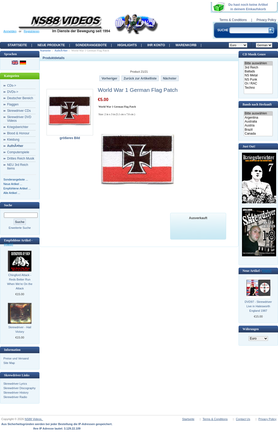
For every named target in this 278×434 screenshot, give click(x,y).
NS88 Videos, (34, 419)
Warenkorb (185, 45)
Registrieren (31, 31)
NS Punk (258, 80)
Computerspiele (18, 152)
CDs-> (11, 85)
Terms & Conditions (233, 20)
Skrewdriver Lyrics (15, 383)
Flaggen (12, 104)
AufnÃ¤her (61, 50)
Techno (258, 88)
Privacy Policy (266, 20)
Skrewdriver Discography (19, 388)
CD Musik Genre (254, 54)
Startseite (17, 45)
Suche (8, 205)
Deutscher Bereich (20, 98)
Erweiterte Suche (20, 227)
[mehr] (8, 244)
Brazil (258, 130)
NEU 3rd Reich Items (17, 166)
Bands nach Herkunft (257, 104)
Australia (258, 122)
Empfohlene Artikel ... (17, 188)
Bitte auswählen (258, 63)
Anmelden (10, 31)
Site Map (9, 362)
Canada (258, 134)
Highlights (127, 45)
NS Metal (258, 75)
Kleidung (13, 139)
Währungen (250, 329)
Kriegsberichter (17, 127)
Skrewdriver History (15, 392)
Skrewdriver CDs (19, 111)
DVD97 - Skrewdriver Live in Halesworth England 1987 (258, 306)
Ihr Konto (156, 45)
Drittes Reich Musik (20, 158)
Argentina (258, 118)
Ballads (258, 71)
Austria (258, 126)
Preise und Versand (16, 358)
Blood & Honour (18, 133)
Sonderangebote (91, 45)
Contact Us (243, 419)
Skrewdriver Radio (15, 397)
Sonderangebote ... (15, 179)
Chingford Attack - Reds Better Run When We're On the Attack (19, 281)
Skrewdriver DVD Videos (19, 119)
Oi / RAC (258, 84)
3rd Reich (258, 68)
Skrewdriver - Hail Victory (19, 329)
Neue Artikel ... (12, 184)
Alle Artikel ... (11, 192)
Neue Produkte (51, 45)
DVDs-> (12, 92)
